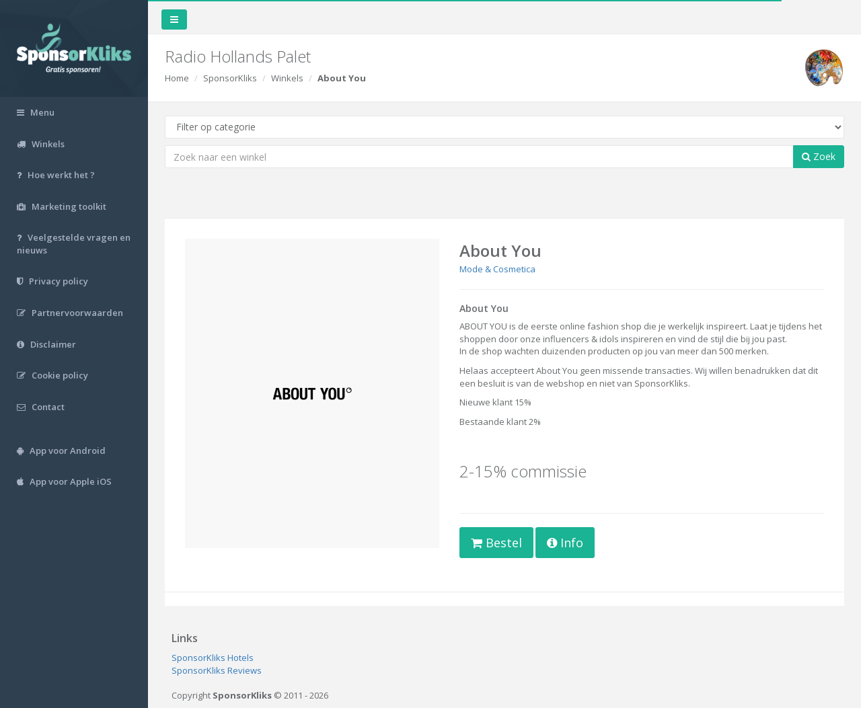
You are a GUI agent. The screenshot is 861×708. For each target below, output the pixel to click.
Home (177, 78)
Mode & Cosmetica (497, 269)
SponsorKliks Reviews (217, 670)
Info (565, 543)
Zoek (818, 156)
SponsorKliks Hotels (213, 658)
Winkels (287, 78)
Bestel (496, 543)
